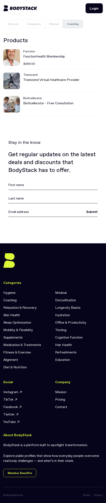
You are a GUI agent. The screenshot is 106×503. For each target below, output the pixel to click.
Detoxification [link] (65, 300)
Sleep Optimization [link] (17, 322)
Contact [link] (61, 407)
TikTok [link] (10, 399)
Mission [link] (60, 392)
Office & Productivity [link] (70, 322)
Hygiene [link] (9, 292)
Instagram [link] (12, 392)
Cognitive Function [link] (69, 337)
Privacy (98, 495)
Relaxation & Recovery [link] (20, 307)
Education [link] (62, 359)
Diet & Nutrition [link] (15, 367)
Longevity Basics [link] (67, 307)
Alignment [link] (10, 359)
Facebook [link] (12, 407)
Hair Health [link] (63, 344)
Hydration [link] (62, 315)
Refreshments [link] (66, 352)
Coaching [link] (10, 300)
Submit (92, 211)
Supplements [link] (13, 337)
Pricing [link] (60, 399)
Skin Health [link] (11, 315)
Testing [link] (60, 330)
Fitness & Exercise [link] (17, 352)
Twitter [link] (11, 414)
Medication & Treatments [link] (22, 344)
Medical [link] (61, 292)
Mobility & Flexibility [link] (18, 330)
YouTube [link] (11, 421)
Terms (86, 495)
